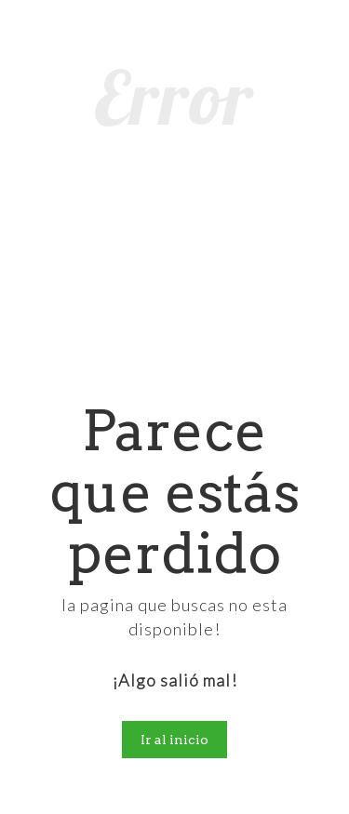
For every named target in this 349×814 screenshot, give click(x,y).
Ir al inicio (174, 739)
